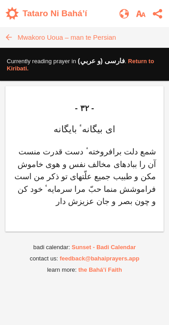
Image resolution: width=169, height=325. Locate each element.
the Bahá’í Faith (100, 269)
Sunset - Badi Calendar (104, 247)
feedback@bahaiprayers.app (99, 258)
